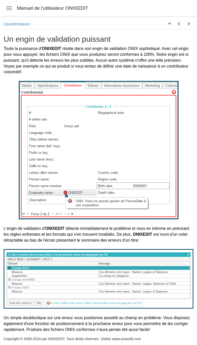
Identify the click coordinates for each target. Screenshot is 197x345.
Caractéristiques (16, 24)
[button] (169, 24)
